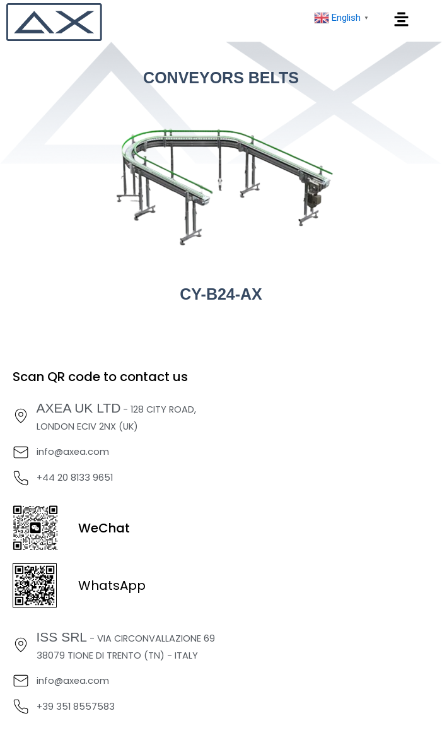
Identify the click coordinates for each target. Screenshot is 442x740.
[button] (401, 20)
